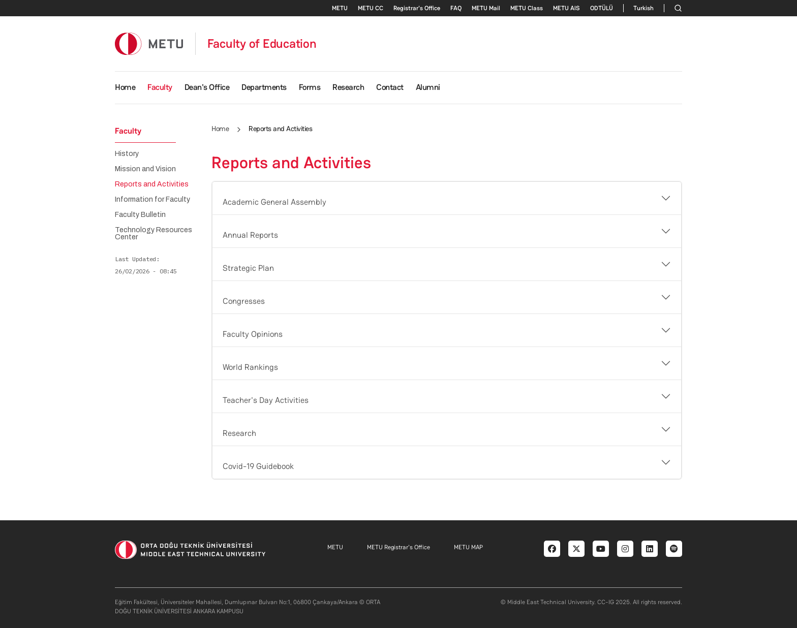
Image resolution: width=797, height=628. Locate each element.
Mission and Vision (145, 169)
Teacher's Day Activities (266, 400)
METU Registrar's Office (398, 547)
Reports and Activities (152, 184)
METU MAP (468, 547)
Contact (390, 87)
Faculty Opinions (253, 334)
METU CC (370, 8)
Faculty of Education (262, 44)
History (127, 154)
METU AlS (566, 8)
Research (239, 433)
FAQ (456, 8)
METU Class (526, 8)
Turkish (643, 8)
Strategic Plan (248, 268)
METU (340, 8)
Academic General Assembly (274, 202)
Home (125, 87)
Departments (264, 87)
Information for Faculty (152, 199)
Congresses (244, 301)
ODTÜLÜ (601, 8)
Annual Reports (250, 235)
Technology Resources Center (153, 234)
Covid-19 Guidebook (258, 466)
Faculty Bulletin (140, 214)
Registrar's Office (416, 8)
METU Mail (486, 8)
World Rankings (250, 367)
